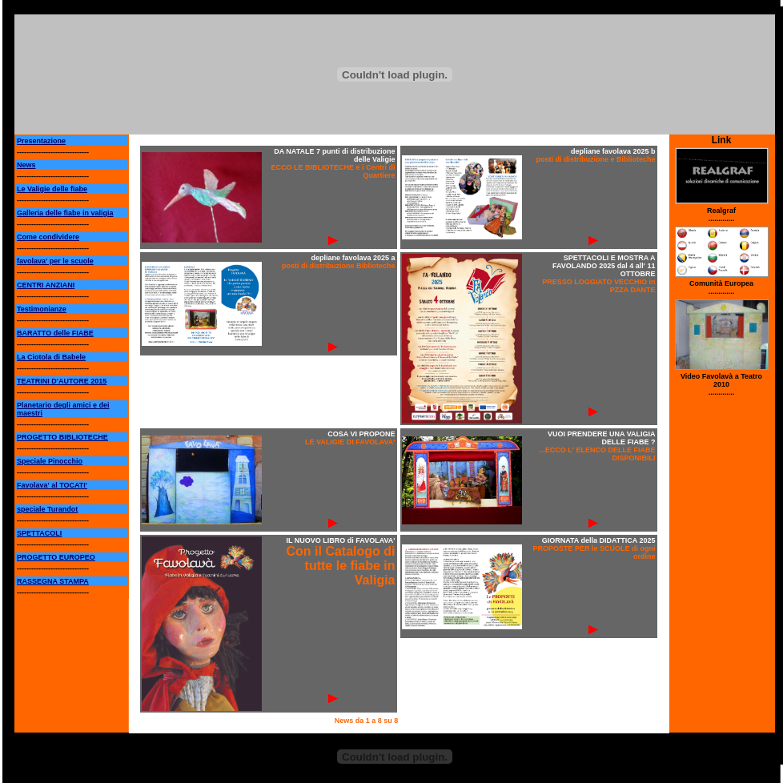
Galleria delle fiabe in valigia (65, 213)
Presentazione (41, 141)
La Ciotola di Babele (51, 357)
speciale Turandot (47, 509)
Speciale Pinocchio (49, 461)
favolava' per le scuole (55, 261)
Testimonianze (41, 309)
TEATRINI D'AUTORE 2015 (61, 381)
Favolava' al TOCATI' (52, 485)
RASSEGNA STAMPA (53, 581)
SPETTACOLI (39, 533)
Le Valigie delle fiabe (52, 189)
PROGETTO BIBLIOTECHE (62, 437)
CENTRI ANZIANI (45, 285)
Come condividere (48, 237)
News (26, 165)
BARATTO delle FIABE (55, 333)
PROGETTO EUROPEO (56, 557)
